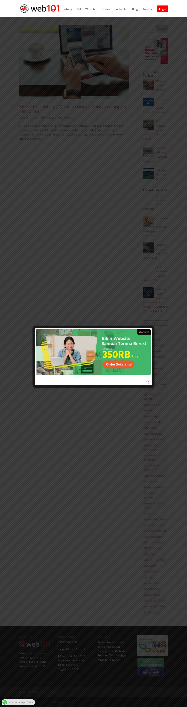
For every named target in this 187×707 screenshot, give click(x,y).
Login (162, 10)
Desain (105, 10)
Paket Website (86, 10)
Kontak (147, 10)
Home (52, 10)
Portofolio (121, 10)
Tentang (66, 10)
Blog (135, 10)
